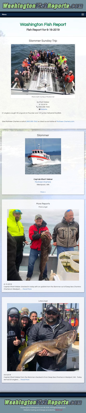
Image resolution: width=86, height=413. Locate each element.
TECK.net (58, 410)
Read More (27, 289)
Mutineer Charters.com (65, 121)
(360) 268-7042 (31, 121)
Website (44, 109)
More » (43, 192)
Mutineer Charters (43, 182)
